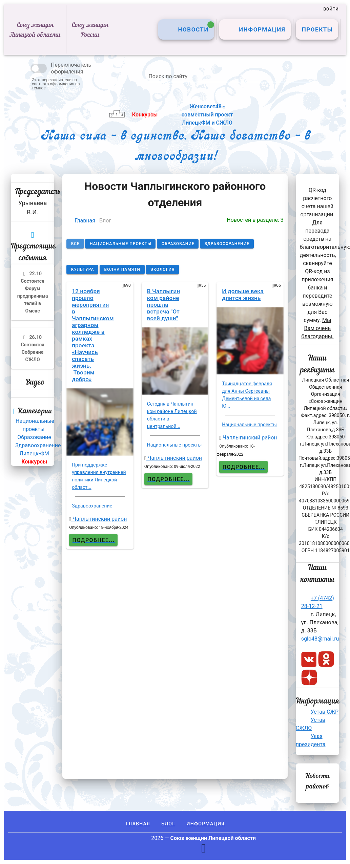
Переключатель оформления (71, 68)
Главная (85, 220)
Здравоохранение (38, 445)
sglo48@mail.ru (320, 638)
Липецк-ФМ (34, 453)
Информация (206, 823)
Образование (34, 437)
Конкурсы (34, 461)
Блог (168, 823)
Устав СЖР (324, 712)
